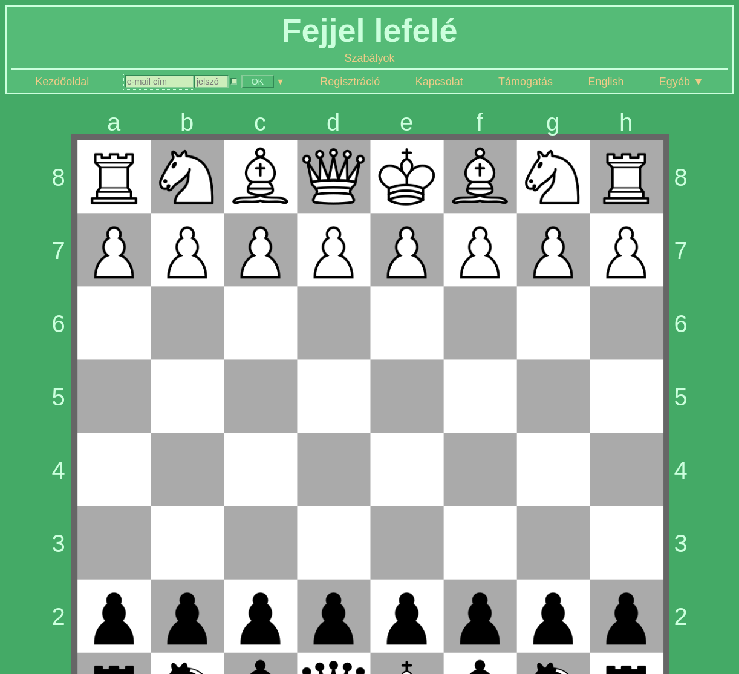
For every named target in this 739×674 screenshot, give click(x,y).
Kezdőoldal (62, 82)
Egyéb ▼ (681, 82)
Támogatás (525, 82)
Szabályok (369, 58)
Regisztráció (350, 82)
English (605, 82)
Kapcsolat (439, 82)
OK (257, 82)
